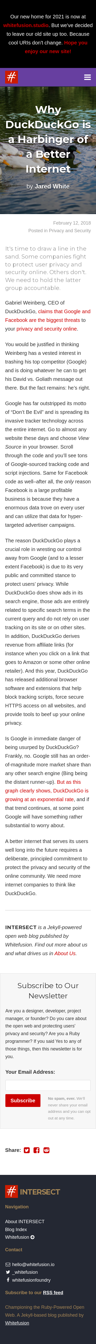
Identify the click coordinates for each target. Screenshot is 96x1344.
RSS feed (53, 1292)
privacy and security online (46, 329)
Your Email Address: (30, 1072)
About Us (65, 953)
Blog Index (16, 1229)
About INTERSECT (25, 1221)
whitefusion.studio (26, 25)
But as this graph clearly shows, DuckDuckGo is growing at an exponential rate (47, 790)
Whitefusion (19, 1237)
